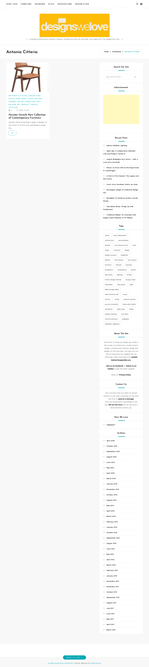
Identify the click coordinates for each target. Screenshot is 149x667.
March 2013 (111, 516)
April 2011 (110, 624)
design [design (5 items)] (127, 250)
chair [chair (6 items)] (134, 245)
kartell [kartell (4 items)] (133, 270)
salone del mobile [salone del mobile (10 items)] (129, 304)
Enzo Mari (21, 98)
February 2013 (112, 522)
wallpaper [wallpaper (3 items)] (125, 319)
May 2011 (110, 619)
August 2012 (111, 543)
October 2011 (112, 592)
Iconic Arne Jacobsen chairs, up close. (122, 184)
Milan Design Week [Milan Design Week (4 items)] (112, 289)
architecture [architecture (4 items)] (109, 240)
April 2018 (111, 441)
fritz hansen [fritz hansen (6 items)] (119, 260)
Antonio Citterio (18, 96)
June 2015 (111, 462)
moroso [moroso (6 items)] (107, 299)
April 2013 (111, 511)
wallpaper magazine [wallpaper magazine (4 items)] (112, 324)
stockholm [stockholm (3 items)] (109, 309)
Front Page (12, 4)
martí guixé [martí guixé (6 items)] (121, 284)
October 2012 (112, 532)
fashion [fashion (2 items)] (107, 260)
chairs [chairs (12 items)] (107, 250)
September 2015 (113, 451)
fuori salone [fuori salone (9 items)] (132, 260)
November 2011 (113, 587)
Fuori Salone (35, 98)
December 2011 (113, 581)
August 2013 (112, 500)
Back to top (74, 657)
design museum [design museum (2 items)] (110, 255)
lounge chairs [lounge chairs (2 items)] (131, 280)
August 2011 (111, 603)
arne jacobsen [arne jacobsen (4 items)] (123, 240)
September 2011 (113, 597)
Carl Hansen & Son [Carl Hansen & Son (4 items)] (121, 245)
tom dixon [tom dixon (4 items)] (124, 314)
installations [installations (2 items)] (122, 270)
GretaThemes (95, 663)
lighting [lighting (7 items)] (120, 275)
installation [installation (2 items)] (109, 270)
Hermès (13, 101)
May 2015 (110, 468)
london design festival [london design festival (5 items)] (113, 280)
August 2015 (111, 457)
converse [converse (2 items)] (117, 250)
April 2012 (110, 559)
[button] (137, 3)
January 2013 (112, 527)
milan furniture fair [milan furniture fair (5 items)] (112, 294)
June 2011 (110, 614)
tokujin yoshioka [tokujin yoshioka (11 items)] (111, 314)
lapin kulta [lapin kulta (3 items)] (109, 275)
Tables (33, 104)
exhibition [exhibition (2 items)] (124, 255)
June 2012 (111, 549)
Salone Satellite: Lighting (117, 145)
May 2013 (110, 505)
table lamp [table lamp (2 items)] (121, 309)
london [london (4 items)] (129, 275)
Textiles (13, 107)
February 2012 (112, 570)
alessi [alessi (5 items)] (107, 235)
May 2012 (110, 554)
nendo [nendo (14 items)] (117, 299)
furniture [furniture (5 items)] (108, 265)
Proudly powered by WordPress (60, 663)
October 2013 (112, 495)
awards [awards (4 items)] (107, 245)
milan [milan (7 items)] (131, 284)
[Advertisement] (121, 109)
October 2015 (112, 446)
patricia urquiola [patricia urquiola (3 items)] (129, 299)
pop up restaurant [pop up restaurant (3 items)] (111, 304)
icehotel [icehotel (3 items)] (129, 265)
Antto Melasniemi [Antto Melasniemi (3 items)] (119, 235)
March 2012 (111, 565)
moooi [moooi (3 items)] (125, 294)
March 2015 (111, 478)
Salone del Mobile (19, 104)
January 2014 (112, 484)
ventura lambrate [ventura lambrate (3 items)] (111, 319)
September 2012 (113, 538)
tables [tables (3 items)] (131, 309)
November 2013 (113, 489)
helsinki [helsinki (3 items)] (118, 265)
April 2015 (110, 473)
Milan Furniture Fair (29, 101)
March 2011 (111, 630)
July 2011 (110, 608)
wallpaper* (111, 425)
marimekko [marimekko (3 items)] (109, 284)
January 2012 (112, 576)
